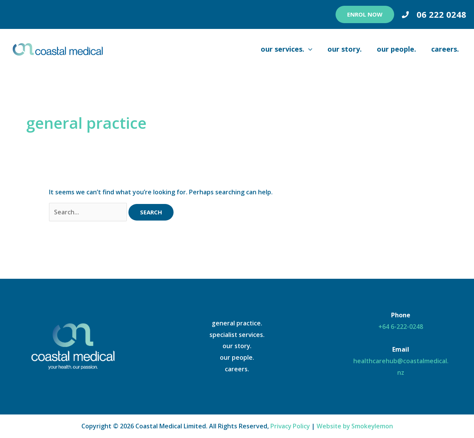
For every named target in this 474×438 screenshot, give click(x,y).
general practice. (237, 323)
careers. (237, 369)
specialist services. (237, 334)
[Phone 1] (405, 14)
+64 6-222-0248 (400, 326)
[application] (312, 49)
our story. (237, 346)
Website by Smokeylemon (355, 426)
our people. (237, 358)
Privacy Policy (289, 426)
